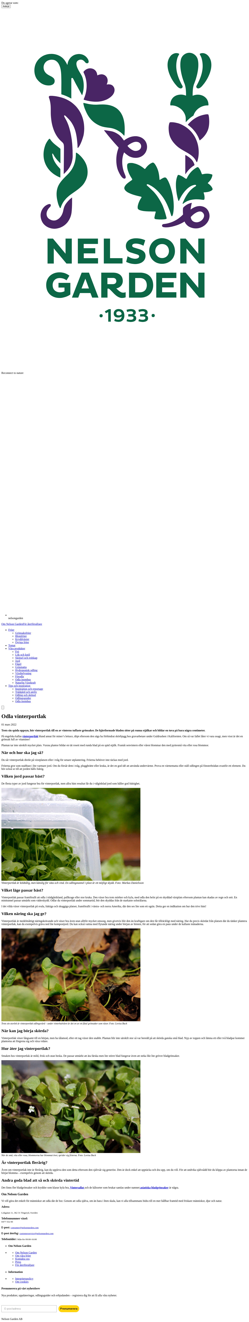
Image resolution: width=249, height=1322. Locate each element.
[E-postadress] (29, 1308)
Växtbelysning (23, 673)
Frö (17, 651)
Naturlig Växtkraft (25, 682)
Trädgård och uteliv (26, 691)
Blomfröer (21, 636)
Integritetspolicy (24, 1278)
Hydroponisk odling (26, 670)
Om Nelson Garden (12, 624)
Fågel (18, 664)
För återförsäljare (32, 624)
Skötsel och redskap (26, 657)
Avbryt (6, 6)
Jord (17, 660)
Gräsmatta (21, 667)
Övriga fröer (22, 642)
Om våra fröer (23, 1255)
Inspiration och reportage (29, 688)
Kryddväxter (22, 639)
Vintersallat (77, 1187)
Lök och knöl (22, 654)
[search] (2, 707)
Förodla (19, 676)
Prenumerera (68, 1309)
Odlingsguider (23, 698)
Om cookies (22, 1281)
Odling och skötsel (25, 695)
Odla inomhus (23, 679)
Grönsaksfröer (23, 633)
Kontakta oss (22, 1258)
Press (18, 1261)
